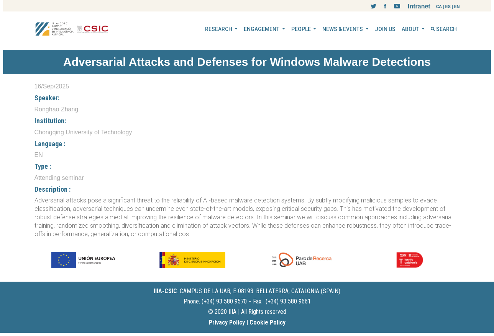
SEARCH (444, 29)
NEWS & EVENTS (343, 29)
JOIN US (385, 29)
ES (448, 6)
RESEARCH (219, 29)
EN (457, 6)
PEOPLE (301, 29)
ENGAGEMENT (262, 29)
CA (439, 6)
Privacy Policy (227, 322)
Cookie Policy (267, 322)
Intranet (419, 6)
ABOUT (411, 29)
